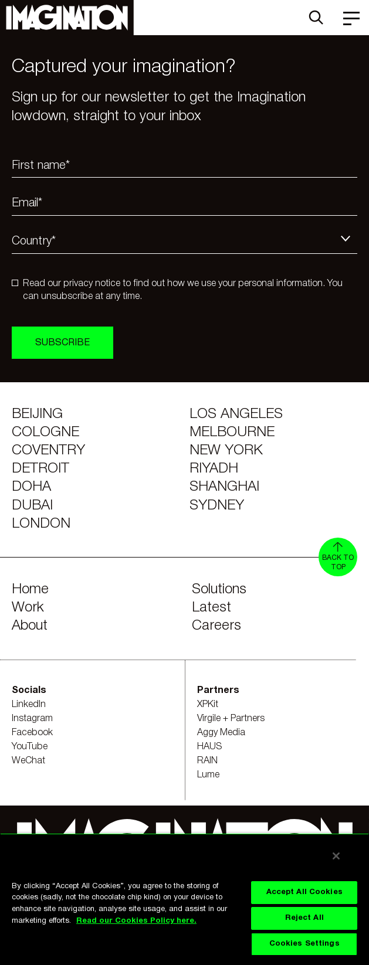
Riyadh (213, 469)
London (41, 524)
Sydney (216, 506)
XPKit (207, 705)
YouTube (30, 747)
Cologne (45, 432)
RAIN (207, 761)
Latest (211, 608)
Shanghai (224, 487)
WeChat (28, 761)
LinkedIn (29, 705)
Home (30, 589)
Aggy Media (221, 733)
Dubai (32, 506)
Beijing (37, 414)
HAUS (209, 747)
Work (28, 608)
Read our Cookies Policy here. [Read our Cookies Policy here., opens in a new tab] (136, 921)
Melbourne (232, 432)
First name (41, 166)
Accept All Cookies (304, 892)
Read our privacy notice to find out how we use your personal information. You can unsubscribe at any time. (183, 290)
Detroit (40, 469)
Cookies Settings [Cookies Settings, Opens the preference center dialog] (304, 943)
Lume (208, 775)
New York (226, 450)
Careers (216, 626)
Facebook (32, 733)
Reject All (304, 918)
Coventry (48, 450)
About (30, 626)
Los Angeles (236, 414)
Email (27, 203)
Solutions (219, 589)
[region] (184, 899)
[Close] (336, 856)
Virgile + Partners (231, 719)
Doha (31, 487)
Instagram (32, 719)
